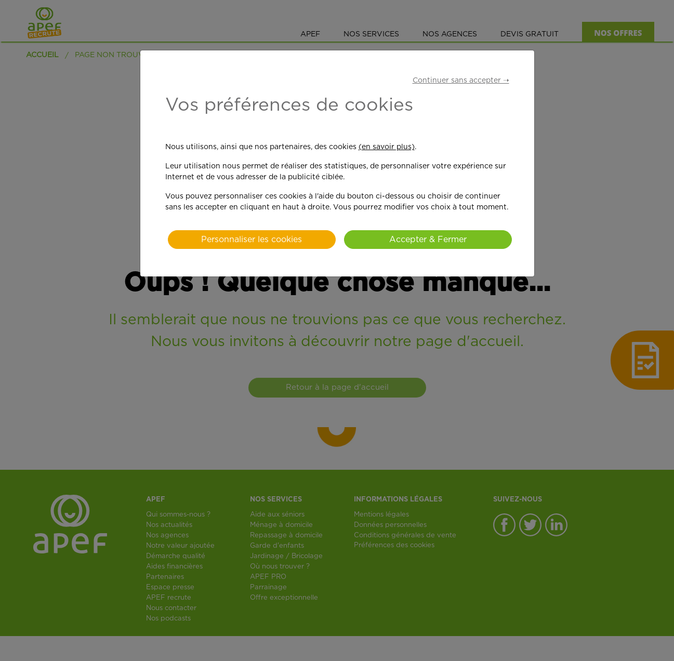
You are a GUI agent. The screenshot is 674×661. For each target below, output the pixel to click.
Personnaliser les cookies (251, 239)
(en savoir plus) (387, 147)
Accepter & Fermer (428, 239)
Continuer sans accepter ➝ (461, 80)
